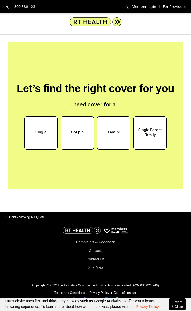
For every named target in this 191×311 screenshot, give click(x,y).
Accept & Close (177, 304)
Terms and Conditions (69, 293)
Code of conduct (125, 293)
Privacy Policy (147, 306)
